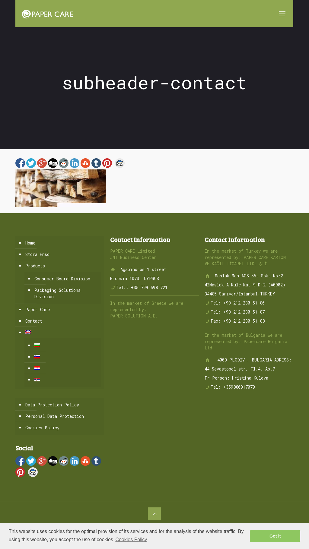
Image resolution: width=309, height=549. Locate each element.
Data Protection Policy (52, 405)
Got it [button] (275, 536)
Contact (33, 321)
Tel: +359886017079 (233, 387)
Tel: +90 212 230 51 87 (238, 312)
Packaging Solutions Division (57, 293)
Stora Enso (37, 254)
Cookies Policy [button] (131, 539)
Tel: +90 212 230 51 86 (238, 303)
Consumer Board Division (62, 279)
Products (35, 266)
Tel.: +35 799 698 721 (141, 287)
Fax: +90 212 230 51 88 (238, 321)
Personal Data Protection (54, 416)
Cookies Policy (42, 428)
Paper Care (37, 309)
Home (30, 243)
